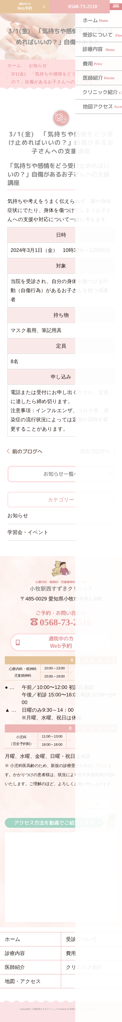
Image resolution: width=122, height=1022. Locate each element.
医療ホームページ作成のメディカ (86, 1009)
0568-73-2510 (82, 6)
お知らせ (38, 65)
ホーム (14, 65)
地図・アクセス (23, 981)
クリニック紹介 (84, 967)
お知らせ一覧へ (61, 474)
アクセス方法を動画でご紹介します (54, 822)
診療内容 (15, 953)
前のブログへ (27, 451)
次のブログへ (95, 451)
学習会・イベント (28, 532)
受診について (81, 939)
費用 (71, 953)
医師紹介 (15, 967)
